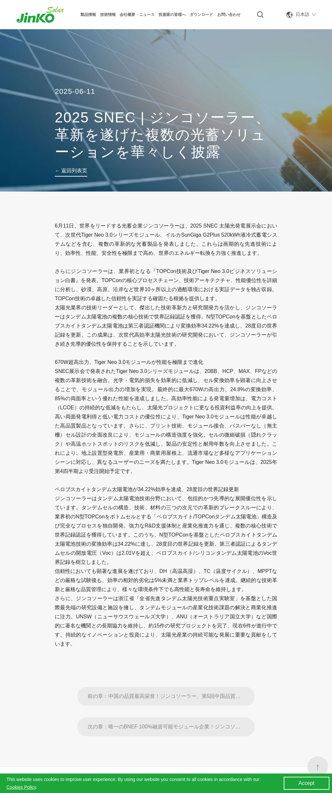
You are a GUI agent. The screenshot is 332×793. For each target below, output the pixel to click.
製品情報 (88, 14)
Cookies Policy (21, 787)
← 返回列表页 (71, 170)
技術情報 (108, 14)
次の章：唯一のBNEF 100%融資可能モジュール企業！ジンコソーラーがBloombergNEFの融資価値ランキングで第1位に (171, 742)
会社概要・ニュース (137, 14)
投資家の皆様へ (172, 14)
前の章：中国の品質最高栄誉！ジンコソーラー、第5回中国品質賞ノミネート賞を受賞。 (171, 712)
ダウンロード (201, 14)
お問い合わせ (229, 14)
